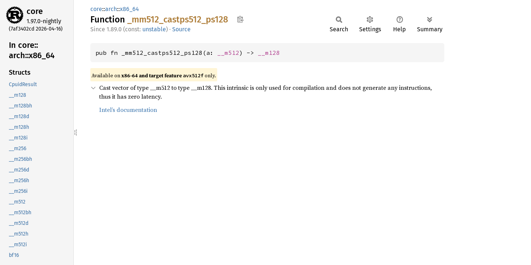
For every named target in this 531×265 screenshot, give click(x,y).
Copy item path (240, 19)
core (35, 11)
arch (111, 9)
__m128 (269, 52)
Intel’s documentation (128, 110)
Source (181, 29)
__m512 (228, 52)
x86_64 (129, 9)
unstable (154, 29)
